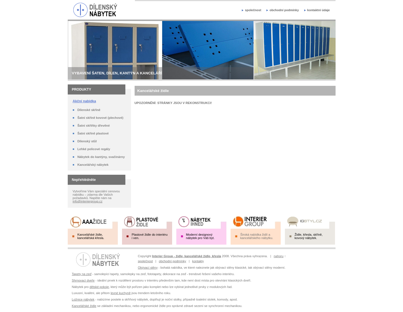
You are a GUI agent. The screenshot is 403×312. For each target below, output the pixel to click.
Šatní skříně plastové (93, 133)
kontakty (198, 261)
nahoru (278, 256)
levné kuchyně (121, 293)
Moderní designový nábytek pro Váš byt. (200, 236)
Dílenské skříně (89, 110)
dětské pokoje (99, 287)
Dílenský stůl (87, 141)
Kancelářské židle (84, 306)
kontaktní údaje (318, 10)
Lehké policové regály (94, 149)
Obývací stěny (148, 267)
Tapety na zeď (82, 274)
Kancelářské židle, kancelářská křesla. (91, 236)
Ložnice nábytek (83, 299)
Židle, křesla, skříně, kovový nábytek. (309, 236)
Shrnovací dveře (83, 280)
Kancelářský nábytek (93, 164)
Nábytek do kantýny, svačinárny (101, 157)
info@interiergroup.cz (88, 201)
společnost (253, 10)
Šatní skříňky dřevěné (94, 125)
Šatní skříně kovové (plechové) (100, 117)
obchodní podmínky (284, 10)
